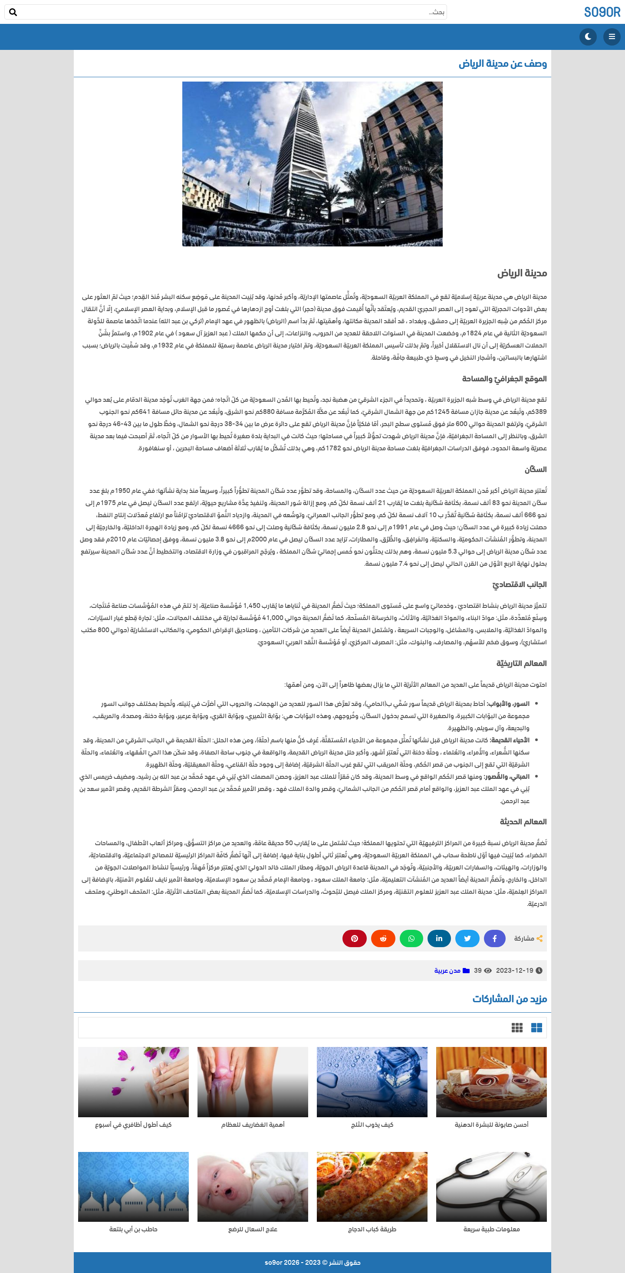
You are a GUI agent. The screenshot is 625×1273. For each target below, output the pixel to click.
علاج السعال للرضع (252, 1229)
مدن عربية (447, 971)
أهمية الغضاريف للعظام (253, 1124)
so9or (602, 12)
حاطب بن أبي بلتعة (133, 1229)
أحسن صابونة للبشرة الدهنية (492, 1124)
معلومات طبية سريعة (492, 1229)
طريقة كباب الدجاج (372, 1229)
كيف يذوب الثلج (372, 1124)
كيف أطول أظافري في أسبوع (133, 1124)
